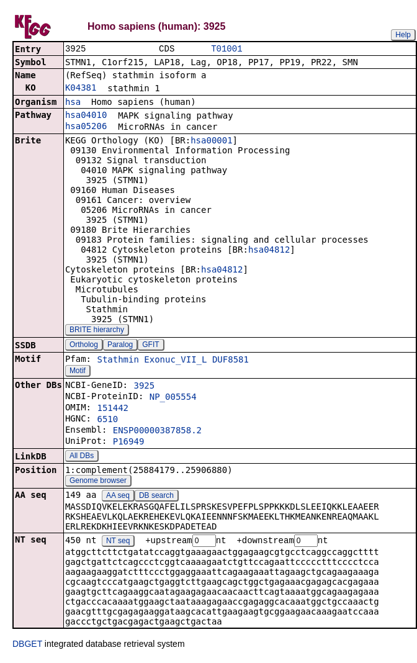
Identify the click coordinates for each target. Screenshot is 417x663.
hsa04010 (86, 116)
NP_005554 (173, 398)
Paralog (120, 345)
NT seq (118, 542)
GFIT (150, 345)
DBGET (27, 646)
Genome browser (98, 481)
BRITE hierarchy (97, 331)
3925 (144, 387)
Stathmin (117, 361)
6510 (107, 420)
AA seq (118, 496)
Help (403, 34)
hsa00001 (211, 142)
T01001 (226, 49)
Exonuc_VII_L (175, 361)
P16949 (129, 443)
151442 (112, 409)
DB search (156, 496)
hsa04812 (269, 251)
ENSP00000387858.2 (157, 431)
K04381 (81, 89)
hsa (73, 103)
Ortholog (84, 345)
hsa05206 (86, 127)
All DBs (82, 457)
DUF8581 (230, 361)
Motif (78, 372)
